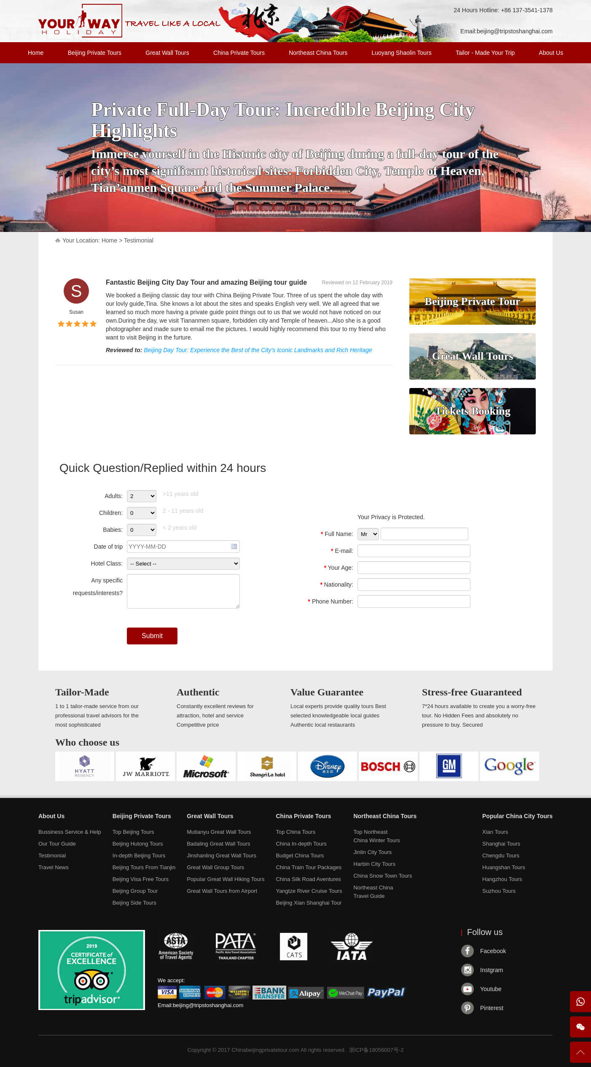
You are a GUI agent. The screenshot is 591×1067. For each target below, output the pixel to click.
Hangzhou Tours (502, 879)
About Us (551, 52)
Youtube (491, 989)
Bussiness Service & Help (69, 832)
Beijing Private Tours (94, 52)
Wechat (580, 1026)
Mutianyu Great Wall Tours (219, 832)
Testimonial (138, 240)
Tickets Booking (472, 411)
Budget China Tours (300, 855)
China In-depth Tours (301, 844)
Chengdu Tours (500, 855)
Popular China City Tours (517, 816)
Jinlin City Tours (372, 852)
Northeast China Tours (318, 52)
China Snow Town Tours (382, 876)
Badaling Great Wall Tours (218, 844)
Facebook (493, 951)
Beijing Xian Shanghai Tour (308, 903)
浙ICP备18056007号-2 (376, 1050)
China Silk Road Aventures (308, 879)
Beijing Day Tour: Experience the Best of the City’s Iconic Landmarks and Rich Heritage (258, 350)
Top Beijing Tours (133, 832)
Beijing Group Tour (135, 891)
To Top (580, 1056)
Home (35, 52)
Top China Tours (295, 832)
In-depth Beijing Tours (139, 855)
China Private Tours (239, 52)
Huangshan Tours (503, 867)
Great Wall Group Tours (215, 867)
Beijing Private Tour (473, 301)
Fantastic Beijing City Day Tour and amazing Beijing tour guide (206, 282)
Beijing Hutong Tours (138, 844)
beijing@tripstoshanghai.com (515, 31)
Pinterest (491, 1008)
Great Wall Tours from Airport (222, 891)
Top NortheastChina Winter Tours (376, 836)
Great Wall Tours (167, 52)
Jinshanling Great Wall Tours (221, 855)
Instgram (491, 970)
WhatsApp (580, 1001)
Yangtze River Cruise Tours (309, 891)
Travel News (53, 867)
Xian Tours (495, 832)
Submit (152, 635)
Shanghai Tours (501, 844)
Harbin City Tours (374, 864)
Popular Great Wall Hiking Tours (225, 879)
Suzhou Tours (499, 891)
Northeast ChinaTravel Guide (373, 891)
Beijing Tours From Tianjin (144, 867)
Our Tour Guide (57, 844)
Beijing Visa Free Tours (141, 879)
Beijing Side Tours (134, 903)
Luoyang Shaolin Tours (402, 52)
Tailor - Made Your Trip (485, 52)
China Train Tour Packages (308, 867)
